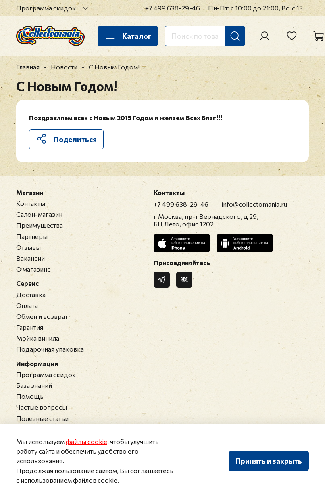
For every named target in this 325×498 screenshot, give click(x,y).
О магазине (33, 269)
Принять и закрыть (268, 460)
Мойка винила (37, 338)
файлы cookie (86, 441)
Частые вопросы (41, 407)
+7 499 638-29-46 (172, 8)
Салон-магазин (39, 214)
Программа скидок (46, 8)
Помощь (30, 396)
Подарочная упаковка (50, 349)
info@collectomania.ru (254, 204)
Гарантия (29, 327)
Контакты (30, 203)
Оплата (27, 305)
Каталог (127, 36)
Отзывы (28, 247)
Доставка (31, 294)
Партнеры (32, 236)
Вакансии (30, 258)
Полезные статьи (42, 418)
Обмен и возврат (42, 316)
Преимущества (39, 225)
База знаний (34, 385)
